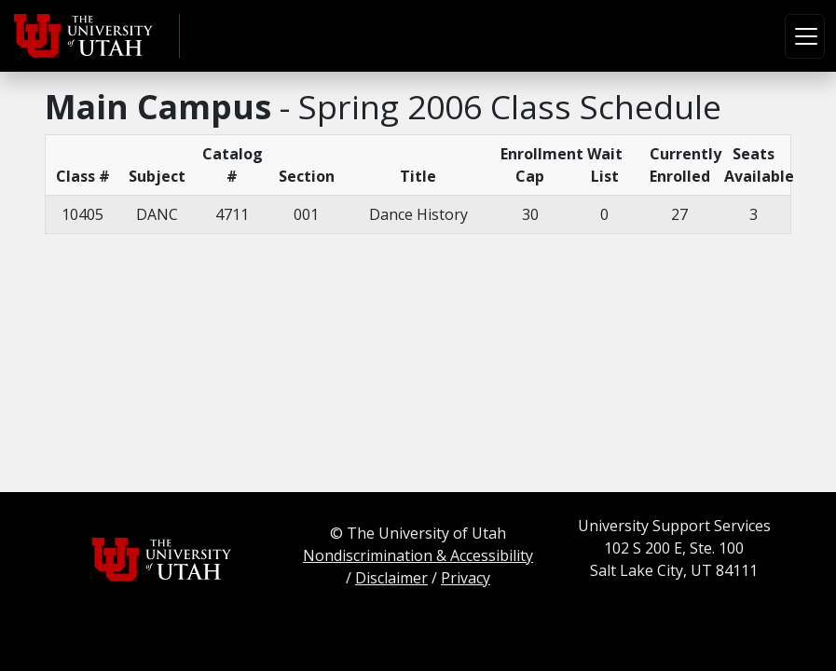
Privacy (465, 578)
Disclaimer (391, 578)
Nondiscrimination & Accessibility (418, 555)
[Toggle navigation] (805, 36)
